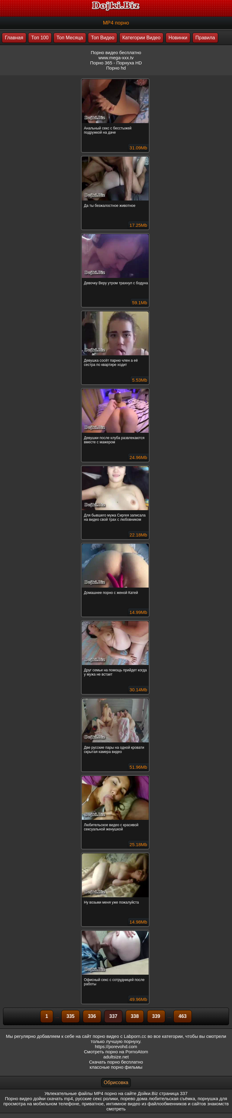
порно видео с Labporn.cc (119, 1036)
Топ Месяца (69, 37)
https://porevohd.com (116, 1046)
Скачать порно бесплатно (116, 1061)
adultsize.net (116, 1056)
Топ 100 (39, 37)
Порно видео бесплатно (116, 52)
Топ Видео (102, 37)
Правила (205, 37)
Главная (14, 37)
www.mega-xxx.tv (116, 57)
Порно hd (116, 67)
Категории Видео (141, 37)
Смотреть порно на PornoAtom (116, 1051)
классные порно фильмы (116, 1067)
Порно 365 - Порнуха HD (116, 62)
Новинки (178, 37)
